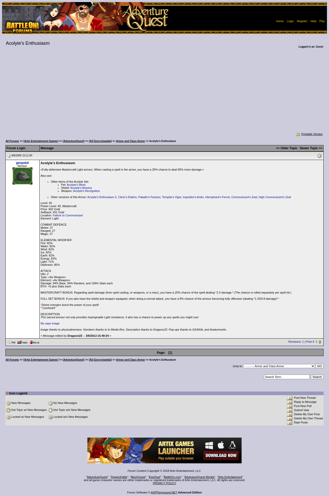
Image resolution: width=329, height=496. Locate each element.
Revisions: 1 (296, 341)
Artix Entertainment (230, 477)
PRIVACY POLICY (164, 483)
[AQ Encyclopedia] (100, 141)
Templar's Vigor (171, 197)
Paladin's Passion (149, 197)
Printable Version (309, 134)
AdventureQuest (97, 477)
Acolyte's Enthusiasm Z (101, 197)
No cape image (50, 323)
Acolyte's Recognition (86, 190)
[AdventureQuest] (73, 141)
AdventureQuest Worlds (200, 477)
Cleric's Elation (127, 197)
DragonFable (119, 477)
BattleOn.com (172, 477)
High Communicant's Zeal (275, 197)
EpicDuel (154, 477)
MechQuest (138, 477)
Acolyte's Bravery (81, 187)
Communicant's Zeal (244, 197)
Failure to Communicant (68, 215)
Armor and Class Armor (130, 141)
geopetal (22, 163)
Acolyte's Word (76, 184)
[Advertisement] (164, 94)
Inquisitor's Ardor (193, 197)
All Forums (12, 141)
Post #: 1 (311, 341)
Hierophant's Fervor (217, 197)
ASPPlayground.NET (164, 492)
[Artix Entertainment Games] (40, 141)
